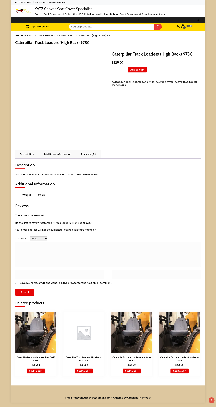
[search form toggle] (198, 20)
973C (151, 82)
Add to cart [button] (36, 371)
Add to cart (137, 69)
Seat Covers (119, 85)
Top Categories (37, 26)
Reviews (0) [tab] (88, 154)
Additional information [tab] (57, 154)
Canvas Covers (164, 82)
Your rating (22, 238)
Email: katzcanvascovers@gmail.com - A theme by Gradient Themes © (108, 397)
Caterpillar (181, 82)
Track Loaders (132, 82)
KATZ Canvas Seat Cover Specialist (63, 8)
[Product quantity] (118, 70)
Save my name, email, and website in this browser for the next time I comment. (66, 283)
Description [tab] (27, 154)
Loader (193, 82)
